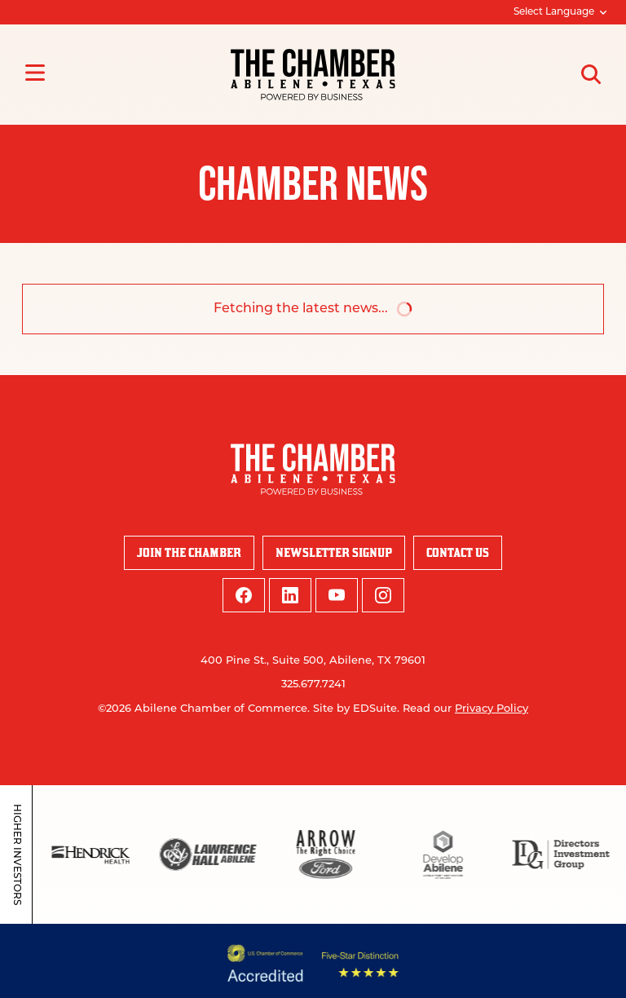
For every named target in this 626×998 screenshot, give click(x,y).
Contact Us (457, 552)
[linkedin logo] (290, 595)
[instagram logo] (383, 595)
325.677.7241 (313, 684)
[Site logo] (313, 74)
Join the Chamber (189, 552)
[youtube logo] (336, 595)
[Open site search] (591, 74)
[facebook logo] (244, 595)
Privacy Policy (491, 709)
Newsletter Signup (334, 552)
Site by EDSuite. (356, 709)
